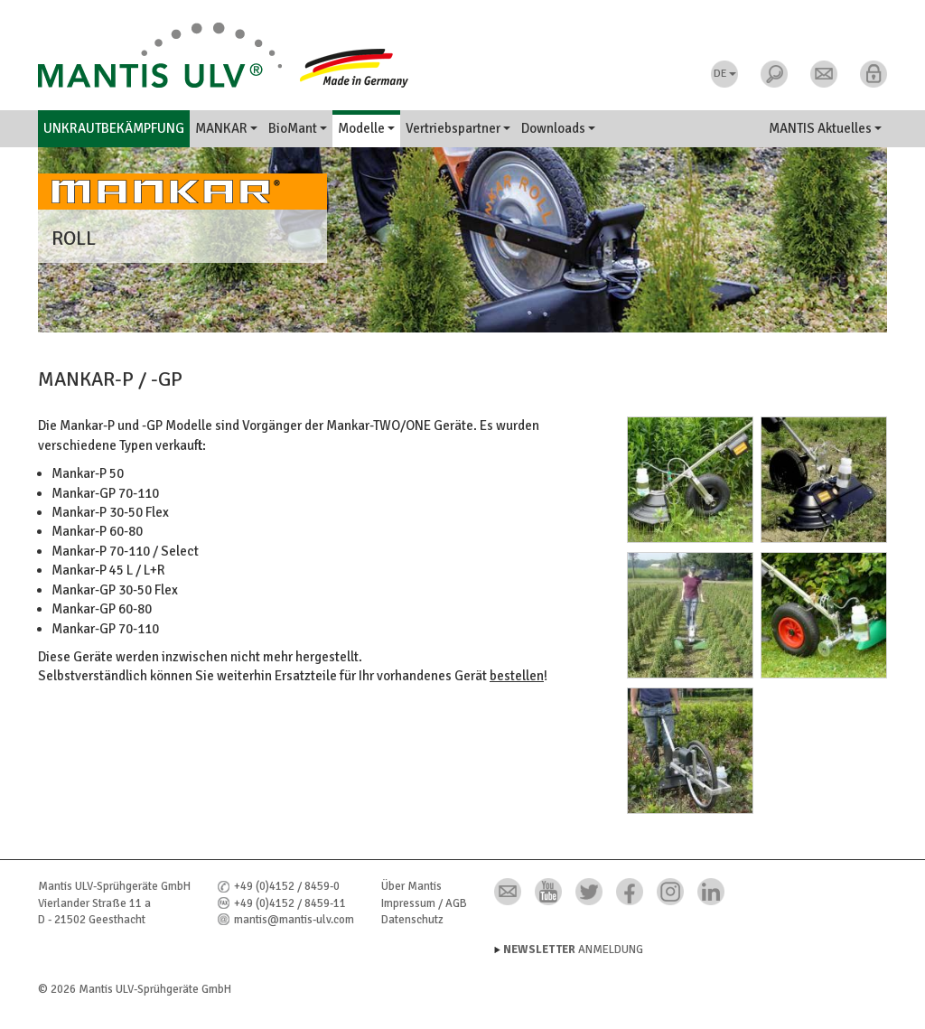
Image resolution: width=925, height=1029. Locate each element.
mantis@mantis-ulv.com (294, 919)
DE (725, 73)
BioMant (297, 128)
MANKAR (226, 128)
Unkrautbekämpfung (113, 128)
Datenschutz (412, 919)
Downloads (558, 128)
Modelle (366, 128)
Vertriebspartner (458, 128)
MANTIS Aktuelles (825, 128)
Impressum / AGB (424, 903)
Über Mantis (411, 886)
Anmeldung (573, 949)
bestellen (517, 676)
